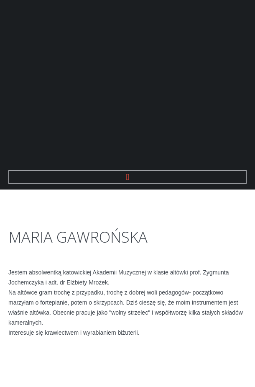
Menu (127, 177)
